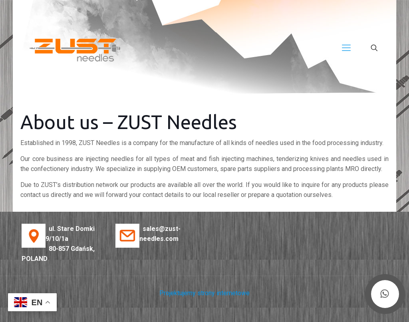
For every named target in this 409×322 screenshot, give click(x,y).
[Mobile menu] (346, 48)
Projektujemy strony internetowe (204, 293)
